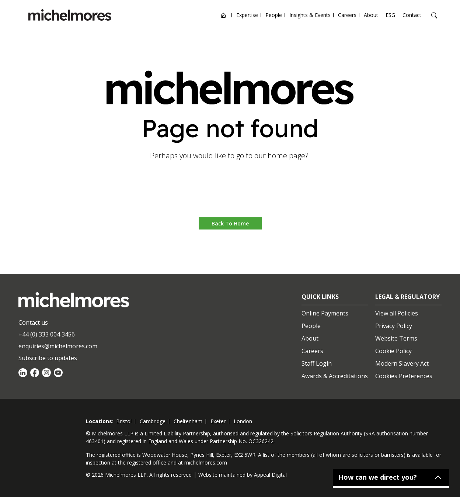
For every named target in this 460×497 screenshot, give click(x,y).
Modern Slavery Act (402, 363)
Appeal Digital (270, 474)
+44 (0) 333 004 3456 (46, 334)
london (243, 421)
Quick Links (320, 297)
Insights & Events (310, 14)
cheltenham (188, 421)
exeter (218, 421)
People (273, 14)
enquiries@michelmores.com (57, 346)
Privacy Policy (393, 326)
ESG (390, 14)
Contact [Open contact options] (411, 14)
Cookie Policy (393, 351)
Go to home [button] (230, 195)
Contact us (33, 322)
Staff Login (317, 363)
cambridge (152, 421)
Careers (347, 14)
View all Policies (396, 313)
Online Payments (325, 313)
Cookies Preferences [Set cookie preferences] (403, 376)
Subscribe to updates (47, 358)
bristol (124, 421)
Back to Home (230, 223)
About (371, 14)
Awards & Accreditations (335, 376)
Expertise (247, 14)
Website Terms (396, 338)
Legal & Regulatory (407, 297)
